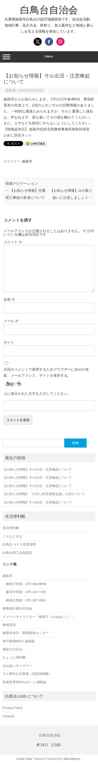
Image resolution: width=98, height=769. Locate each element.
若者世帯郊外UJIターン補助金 (24, 682)
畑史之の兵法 (12, 649)
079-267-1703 (36, 592)
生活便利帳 (11, 528)
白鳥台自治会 (49, 9)
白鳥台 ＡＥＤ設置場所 (19, 544)
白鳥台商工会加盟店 (17, 552)
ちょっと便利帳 (14, 657)
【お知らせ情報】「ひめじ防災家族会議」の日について (44, 494)
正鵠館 (56, 745)
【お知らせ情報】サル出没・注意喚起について (37, 469)
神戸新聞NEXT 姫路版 (19, 641)
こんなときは (12, 536)
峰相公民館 (14, 600)
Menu (49, 57)
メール (11, 321)
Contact (8, 716)
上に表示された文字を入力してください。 (37, 394)
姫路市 (27, 161)
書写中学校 (14, 592)
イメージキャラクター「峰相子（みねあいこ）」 (39, 616)
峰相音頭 (9, 624)
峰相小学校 (14, 584)
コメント (13, 242)
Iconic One (24, 758)
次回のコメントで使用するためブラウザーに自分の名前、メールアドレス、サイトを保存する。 (46, 372)
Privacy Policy (12, 707)
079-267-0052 (36, 600)
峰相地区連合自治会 (17, 608)
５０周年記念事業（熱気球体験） (27, 673)
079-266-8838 (36, 584)
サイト (9, 342)
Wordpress (72, 758)
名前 (9, 299)
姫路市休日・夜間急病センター (26, 633)
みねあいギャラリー (17, 665)
